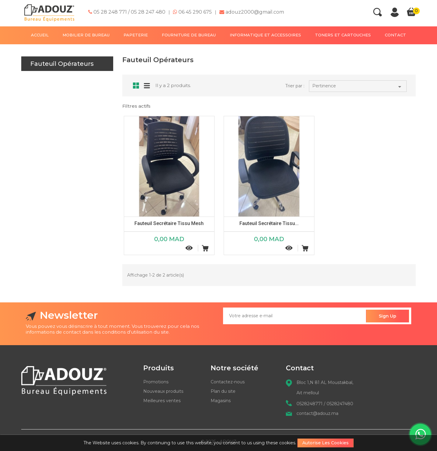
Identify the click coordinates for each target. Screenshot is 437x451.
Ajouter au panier (205, 248)
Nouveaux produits (163, 391)
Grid (136, 85)
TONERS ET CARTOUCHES (343, 34)
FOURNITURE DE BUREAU (189, 34)
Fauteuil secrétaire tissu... (269, 223)
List (147, 85)
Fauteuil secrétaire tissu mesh (169, 223)
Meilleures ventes (162, 400)
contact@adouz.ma (317, 413)
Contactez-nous (228, 382)
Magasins (221, 400)
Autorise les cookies (325, 443)
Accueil (40, 34)
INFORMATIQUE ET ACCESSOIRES (265, 34)
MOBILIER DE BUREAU (86, 34)
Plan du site (223, 391)
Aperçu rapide (189, 248)
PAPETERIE (136, 34)
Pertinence (357, 86)
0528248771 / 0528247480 (324, 403)
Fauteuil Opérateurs (62, 63)
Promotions (155, 382)
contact (395, 34)
